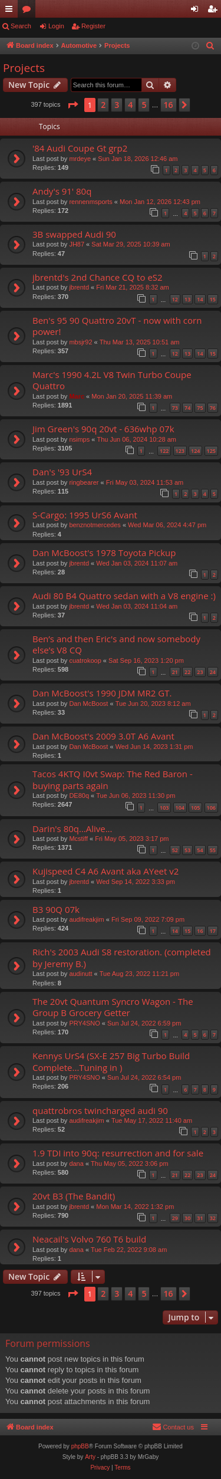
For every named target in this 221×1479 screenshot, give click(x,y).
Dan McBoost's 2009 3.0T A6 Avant (103, 736)
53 (187, 850)
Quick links (11, 11)
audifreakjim (86, 919)
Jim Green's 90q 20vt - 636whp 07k (103, 429)
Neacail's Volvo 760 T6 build (89, 1239)
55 (213, 850)
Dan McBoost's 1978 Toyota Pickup (104, 552)
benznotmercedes (94, 524)
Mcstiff (78, 838)
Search (21, 25)
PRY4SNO (84, 1023)
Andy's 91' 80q (61, 191)
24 (213, 672)
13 (187, 299)
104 (180, 807)
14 (200, 299)
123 (180, 451)
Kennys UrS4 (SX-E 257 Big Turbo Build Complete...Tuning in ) (111, 1061)
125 (211, 451)
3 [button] (116, 104)
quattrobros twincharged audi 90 (100, 1110)
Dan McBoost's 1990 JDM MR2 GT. (101, 693)
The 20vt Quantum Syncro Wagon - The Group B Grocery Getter (112, 1006)
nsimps (79, 439)
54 (200, 850)
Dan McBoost (88, 703)
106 (211, 807)
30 (187, 1218)
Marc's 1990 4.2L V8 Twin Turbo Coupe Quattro (112, 380)
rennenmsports (90, 201)
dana (76, 1163)
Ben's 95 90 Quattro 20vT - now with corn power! (117, 325)
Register (93, 25)
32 (213, 1218)
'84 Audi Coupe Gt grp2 (79, 148)
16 (200, 931)
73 (175, 408)
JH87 (76, 244)
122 (164, 451)
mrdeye (80, 158)
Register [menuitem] (215, 11)
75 (200, 408)
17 (213, 931)
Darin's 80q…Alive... (72, 828)
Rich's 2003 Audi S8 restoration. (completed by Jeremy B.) (121, 957)
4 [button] (130, 104)
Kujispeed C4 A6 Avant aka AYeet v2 (105, 871)
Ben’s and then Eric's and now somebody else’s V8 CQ (116, 644)
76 (213, 408)
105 (195, 807)
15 (213, 299)
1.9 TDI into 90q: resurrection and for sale (117, 1153)
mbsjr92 (80, 342)
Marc (76, 396)
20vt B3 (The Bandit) (73, 1196)
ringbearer (83, 482)
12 (175, 299)
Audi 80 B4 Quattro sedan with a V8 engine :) (124, 596)
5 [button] (143, 104)
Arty (90, 1457)
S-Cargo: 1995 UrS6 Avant (84, 515)
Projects (24, 67)
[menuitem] (210, 46)
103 (164, 807)
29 (175, 1218)
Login (56, 25)
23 (200, 672)
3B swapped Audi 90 (74, 234)
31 (200, 1218)
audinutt (80, 973)
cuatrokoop (85, 660)
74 (187, 408)
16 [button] (168, 104)
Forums (28, 11)
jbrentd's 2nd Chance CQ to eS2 (97, 277)
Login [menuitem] (197, 11)
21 (175, 672)
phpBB (80, 1446)
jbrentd (79, 287)
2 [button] (103, 104)
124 (195, 451)
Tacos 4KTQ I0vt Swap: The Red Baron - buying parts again (112, 779)
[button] (72, 105)
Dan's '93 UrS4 (62, 472)
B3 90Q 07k (56, 909)
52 (175, 850)
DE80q (79, 795)
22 (187, 672)
